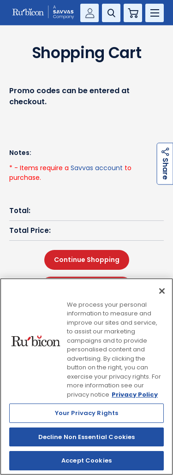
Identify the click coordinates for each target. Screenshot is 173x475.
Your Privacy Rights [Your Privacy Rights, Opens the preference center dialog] (86, 413)
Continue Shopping (86, 259)
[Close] (162, 291)
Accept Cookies (86, 460)
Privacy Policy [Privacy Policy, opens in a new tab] (135, 394)
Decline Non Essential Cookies (86, 437)
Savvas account (97, 167)
